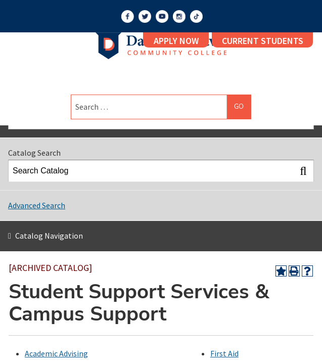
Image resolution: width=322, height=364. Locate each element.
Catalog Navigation (49, 236)
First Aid (224, 353)
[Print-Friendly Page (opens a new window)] (294, 271)
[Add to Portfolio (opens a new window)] (281, 271)
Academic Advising (56, 353)
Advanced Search (36, 205)
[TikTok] (196, 16)
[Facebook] (127, 16)
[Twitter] (145, 16)
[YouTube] (162, 16)
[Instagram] (179, 16)
